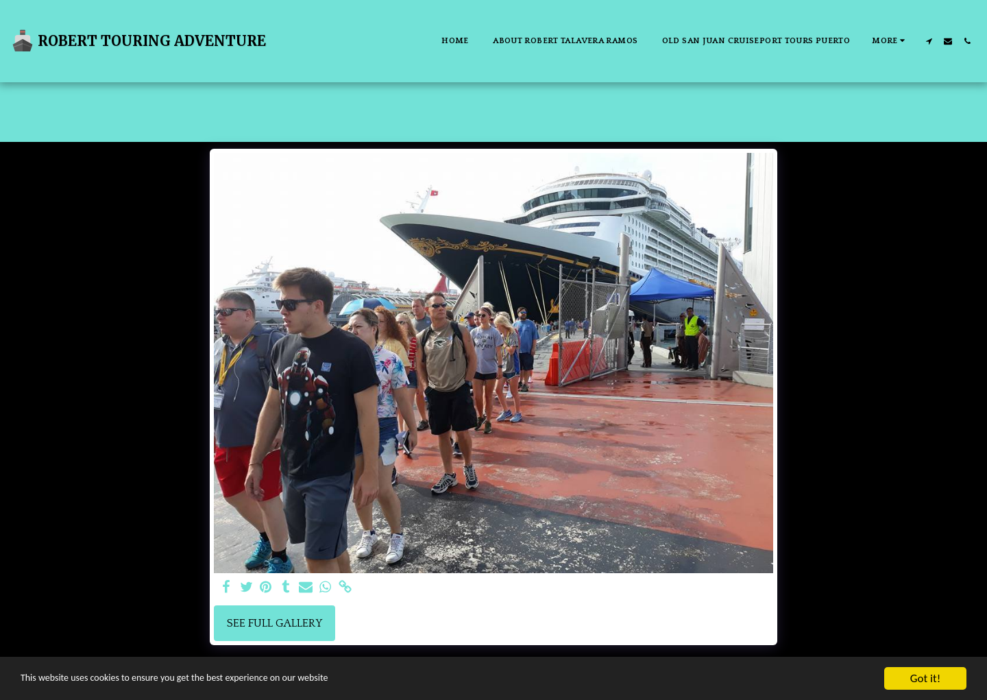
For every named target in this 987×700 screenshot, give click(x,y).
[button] (929, 41)
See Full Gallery (274, 623)
